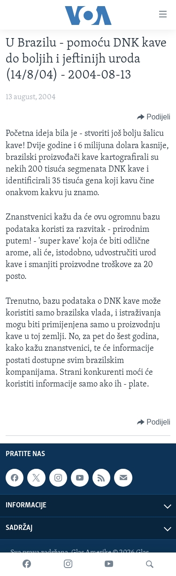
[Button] (153, 117)
